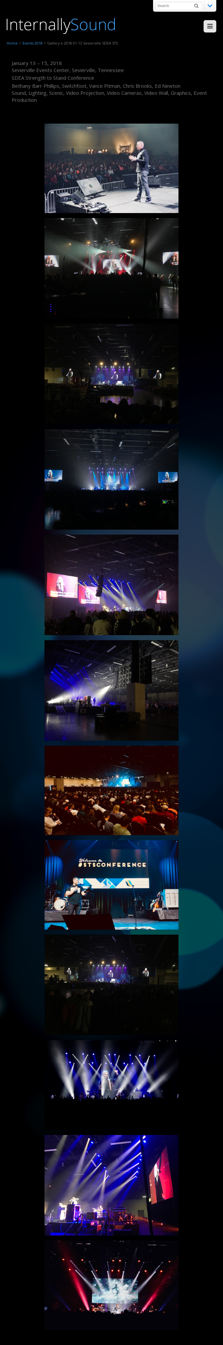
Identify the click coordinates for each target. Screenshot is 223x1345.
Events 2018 (32, 43)
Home (12, 43)
